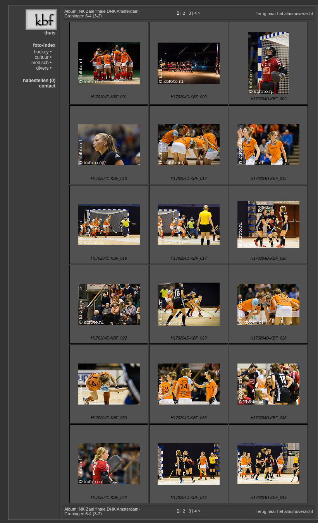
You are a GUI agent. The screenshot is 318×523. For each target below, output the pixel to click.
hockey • (43, 52)
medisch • (41, 62)
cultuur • (43, 57)
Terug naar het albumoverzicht (284, 13)
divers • (44, 68)
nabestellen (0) (39, 80)
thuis (49, 33)
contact (47, 86)
